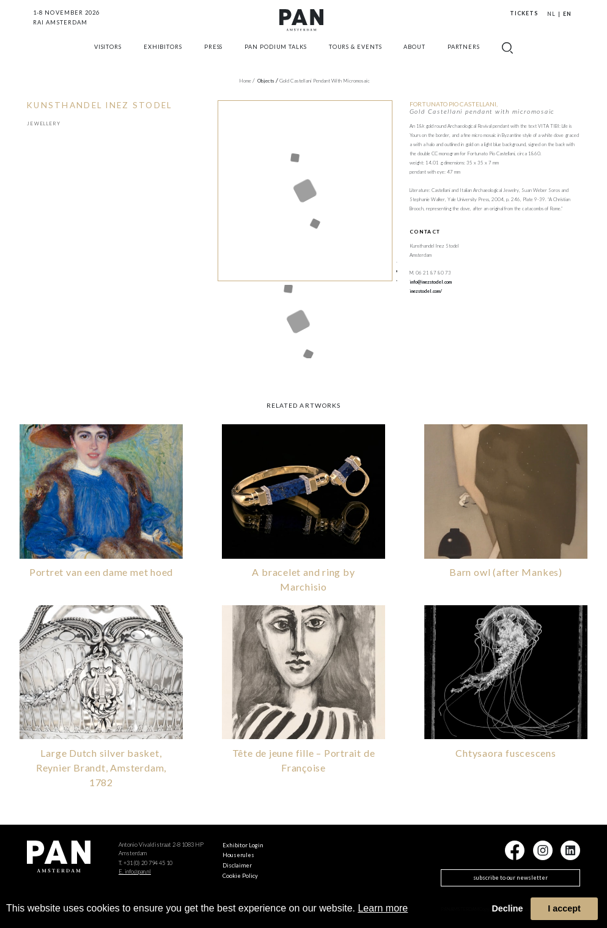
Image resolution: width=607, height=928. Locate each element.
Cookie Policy (240, 874)
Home (247, 81)
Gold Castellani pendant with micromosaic (324, 81)
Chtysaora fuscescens (505, 751)
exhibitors (163, 56)
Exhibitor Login (243, 844)
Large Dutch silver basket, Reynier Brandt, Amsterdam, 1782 (101, 766)
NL (551, 13)
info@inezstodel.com (431, 282)
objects (267, 81)
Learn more (383, 908)
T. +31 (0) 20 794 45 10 (145, 861)
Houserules (238, 853)
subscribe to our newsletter (510, 876)
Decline (507, 908)
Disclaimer (237, 864)
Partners (463, 56)
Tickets (523, 13)
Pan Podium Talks (276, 56)
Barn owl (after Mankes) (505, 570)
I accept (564, 908)
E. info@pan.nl (135, 870)
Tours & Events (355, 56)
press (213, 56)
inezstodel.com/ (426, 291)
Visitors (108, 56)
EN (567, 13)
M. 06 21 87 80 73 (430, 273)
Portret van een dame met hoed (101, 570)
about (414, 56)
